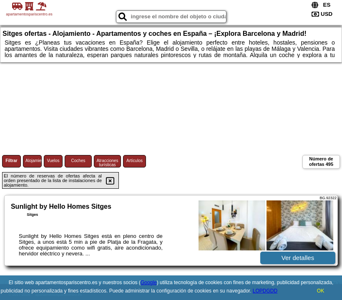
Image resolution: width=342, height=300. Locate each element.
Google (149, 282)
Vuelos (53, 160)
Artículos (134, 160)
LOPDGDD (265, 291)
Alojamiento (33, 160)
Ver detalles (298, 257)
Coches (78, 160)
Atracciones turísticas (107, 162)
